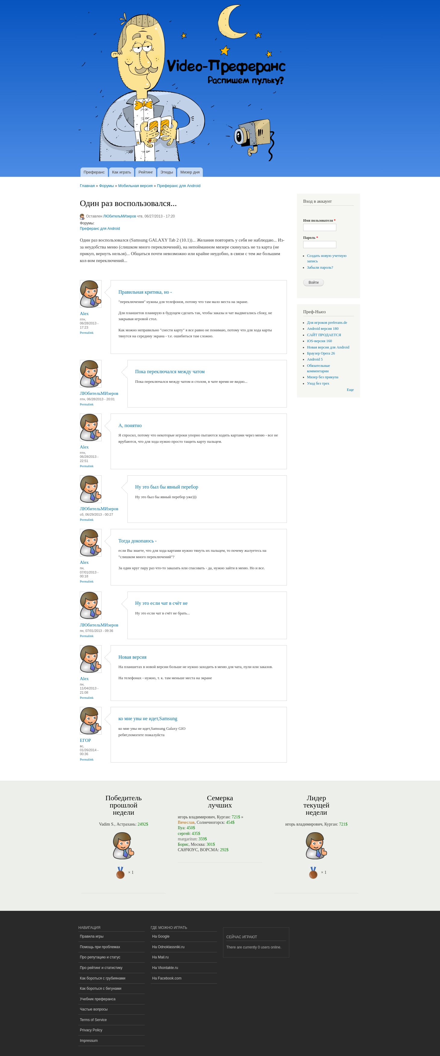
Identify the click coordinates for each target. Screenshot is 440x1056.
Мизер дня (190, 172)
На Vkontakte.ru (165, 968)
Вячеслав (186, 822)
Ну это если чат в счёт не (161, 603)
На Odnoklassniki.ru (168, 947)
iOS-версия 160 (319, 341)
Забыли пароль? (320, 267)
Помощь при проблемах (100, 947)
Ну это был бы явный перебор (166, 487)
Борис (183, 844)
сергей (184, 833)
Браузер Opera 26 (321, 353)
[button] (305, 211)
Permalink (86, 332)
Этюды (166, 172)
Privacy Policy (91, 1030)
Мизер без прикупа (322, 377)
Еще (350, 390)
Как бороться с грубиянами (102, 978)
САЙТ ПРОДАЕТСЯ (324, 335)
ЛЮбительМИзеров (119, 216)
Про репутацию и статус (100, 957)
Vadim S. (106, 824)
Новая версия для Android (328, 347)
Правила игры (91, 936)
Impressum (89, 1041)
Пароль (310, 238)
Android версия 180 (323, 328)
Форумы (106, 185)
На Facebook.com (166, 978)
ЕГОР (85, 740)
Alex (84, 313)
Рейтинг (146, 172)
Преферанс (94, 172)
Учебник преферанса (97, 999)
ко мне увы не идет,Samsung (147, 718)
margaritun (187, 839)
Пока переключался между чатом (170, 371)
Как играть (121, 172)
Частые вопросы (94, 1009)
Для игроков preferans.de (327, 322)
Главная (87, 185)
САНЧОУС (188, 850)
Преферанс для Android (178, 185)
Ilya (181, 828)
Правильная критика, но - (145, 292)
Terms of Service (93, 1020)
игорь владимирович (196, 817)
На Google (160, 936)
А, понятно (130, 425)
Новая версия (132, 657)
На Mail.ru (160, 957)
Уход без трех (318, 383)
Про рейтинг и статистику (101, 968)
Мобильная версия (135, 185)
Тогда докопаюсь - (137, 541)
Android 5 (315, 359)
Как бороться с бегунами (100, 988)
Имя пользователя (319, 220)
